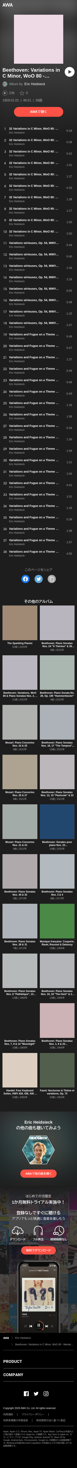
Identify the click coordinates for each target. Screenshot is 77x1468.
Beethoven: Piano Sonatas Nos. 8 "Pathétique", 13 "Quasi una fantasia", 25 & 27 (20, 994)
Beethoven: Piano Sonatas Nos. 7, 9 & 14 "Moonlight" (19, 1042)
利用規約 (8, 1414)
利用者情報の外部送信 (15, 1420)
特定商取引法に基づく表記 (51, 1420)
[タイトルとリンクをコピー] (52, 579)
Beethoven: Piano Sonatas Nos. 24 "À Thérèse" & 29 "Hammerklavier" (57, 646)
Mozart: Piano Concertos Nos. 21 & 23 (19, 844)
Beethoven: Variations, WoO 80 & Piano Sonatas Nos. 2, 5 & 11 (20, 695)
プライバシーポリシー (33, 1414)
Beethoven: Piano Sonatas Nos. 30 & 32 (19, 893)
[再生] (70, 72)
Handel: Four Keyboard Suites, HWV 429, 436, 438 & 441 (19, 1093)
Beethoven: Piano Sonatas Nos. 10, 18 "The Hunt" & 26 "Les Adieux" (57, 994)
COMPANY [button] (13, 1374)
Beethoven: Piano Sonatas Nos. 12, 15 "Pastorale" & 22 (57, 794)
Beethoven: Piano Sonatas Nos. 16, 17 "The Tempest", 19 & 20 (57, 745)
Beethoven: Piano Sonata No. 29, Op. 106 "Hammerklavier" (57, 694)
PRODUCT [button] (12, 1361)
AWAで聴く (38, 112)
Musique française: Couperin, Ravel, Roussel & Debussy (57, 943)
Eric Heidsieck (34, 84)
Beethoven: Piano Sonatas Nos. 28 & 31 (19, 943)
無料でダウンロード (38, 1250)
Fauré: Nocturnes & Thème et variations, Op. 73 (57, 1092)
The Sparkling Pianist (19, 643)
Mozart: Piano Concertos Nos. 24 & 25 (19, 744)
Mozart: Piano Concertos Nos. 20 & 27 (19, 794)
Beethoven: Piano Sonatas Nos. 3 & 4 (57, 893)
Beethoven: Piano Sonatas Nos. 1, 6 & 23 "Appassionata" (57, 1044)
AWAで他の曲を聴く (38, 1173)
